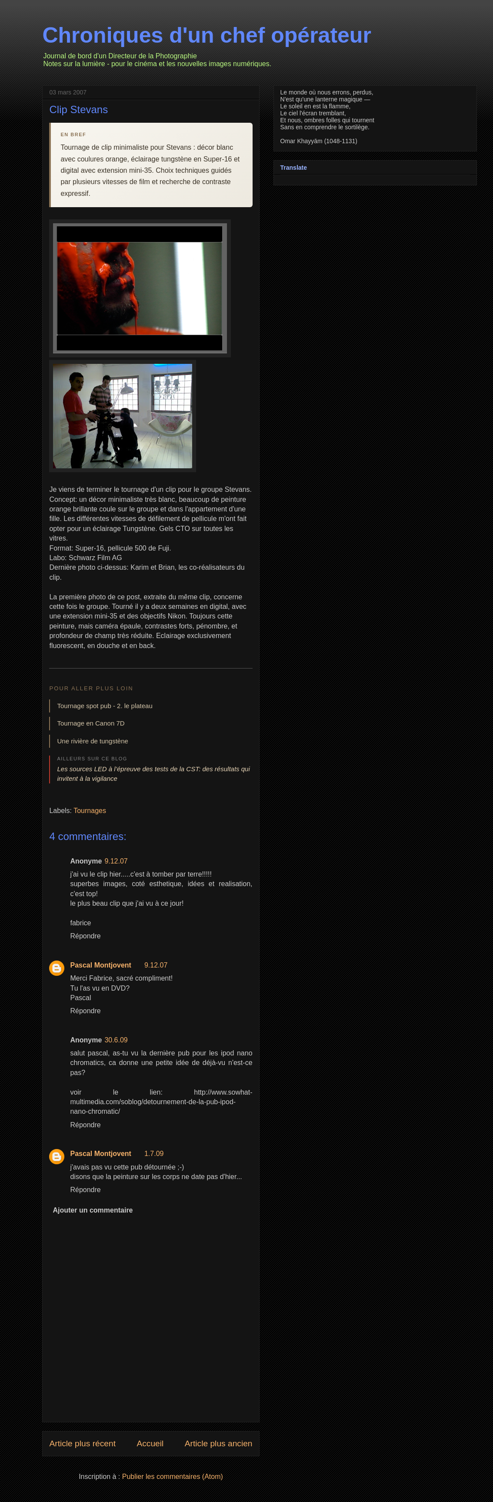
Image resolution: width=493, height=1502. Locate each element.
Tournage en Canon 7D (90, 723)
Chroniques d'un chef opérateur (206, 35)
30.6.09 (115, 1040)
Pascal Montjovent (100, 965)
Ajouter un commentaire (93, 1210)
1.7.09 (153, 1153)
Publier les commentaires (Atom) (172, 1476)
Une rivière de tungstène (92, 741)
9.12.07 (115, 861)
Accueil (150, 1443)
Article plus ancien (219, 1443)
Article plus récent (82, 1443)
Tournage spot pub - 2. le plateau (104, 705)
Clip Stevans (78, 109)
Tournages (89, 810)
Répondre (85, 936)
